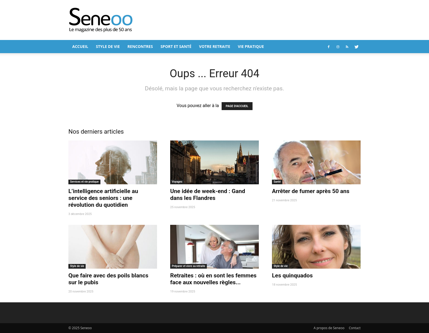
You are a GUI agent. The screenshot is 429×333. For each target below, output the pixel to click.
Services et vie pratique (84, 181)
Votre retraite (214, 46)
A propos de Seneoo (329, 328)
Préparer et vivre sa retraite (188, 266)
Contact (355, 328)
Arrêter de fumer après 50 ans (310, 191)
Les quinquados (292, 275)
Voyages (177, 181)
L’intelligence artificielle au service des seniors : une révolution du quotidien (103, 198)
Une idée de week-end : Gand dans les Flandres (207, 194)
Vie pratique (251, 46)
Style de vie (108, 46)
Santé (277, 181)
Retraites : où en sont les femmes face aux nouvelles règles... (213, 279)
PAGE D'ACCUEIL (237, 106)
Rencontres (140, 46)
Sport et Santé (176, 46)
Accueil (80, 46)
